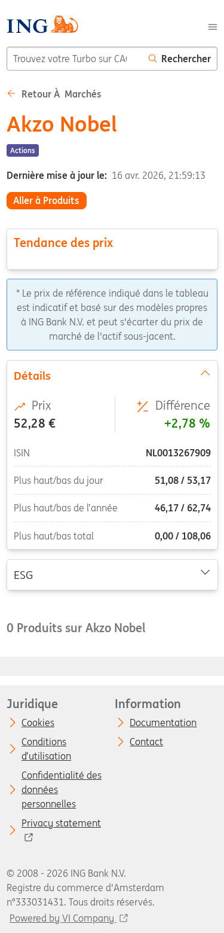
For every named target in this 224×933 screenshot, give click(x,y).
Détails (111, 374)
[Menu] (212, 26)
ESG (111, 574)
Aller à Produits (46, 200)
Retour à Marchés (54, 94)
